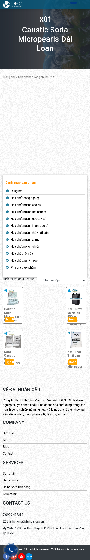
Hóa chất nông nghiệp (25, 246)
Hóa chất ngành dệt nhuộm (28, 212)
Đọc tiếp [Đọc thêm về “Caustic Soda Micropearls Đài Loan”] (10, 319)
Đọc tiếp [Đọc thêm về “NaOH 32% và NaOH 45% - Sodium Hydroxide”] (73, 319)
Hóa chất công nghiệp (25, 198)
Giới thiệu (9, 433)
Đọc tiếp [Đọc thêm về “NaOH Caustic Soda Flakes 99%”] (10, 362)
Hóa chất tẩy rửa (22, 253)
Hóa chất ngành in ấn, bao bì (29, 226)
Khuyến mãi (10, 494)
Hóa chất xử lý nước (24, 260)
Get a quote (10, 480)
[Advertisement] (45, 127)
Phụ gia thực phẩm (23, 267)
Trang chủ (9, 77)
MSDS (7, 440)
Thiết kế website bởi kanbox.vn (68, 549)
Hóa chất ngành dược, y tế (28, 219)
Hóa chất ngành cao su (26, 205)
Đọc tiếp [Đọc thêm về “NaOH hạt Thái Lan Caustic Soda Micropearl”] (73, 362)
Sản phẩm (9, 473)
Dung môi (17, 191)
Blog (6, 447)
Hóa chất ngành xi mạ (25, 239)
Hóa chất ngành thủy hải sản (30, 233)
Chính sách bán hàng (16, 487)
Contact (8, 453)
